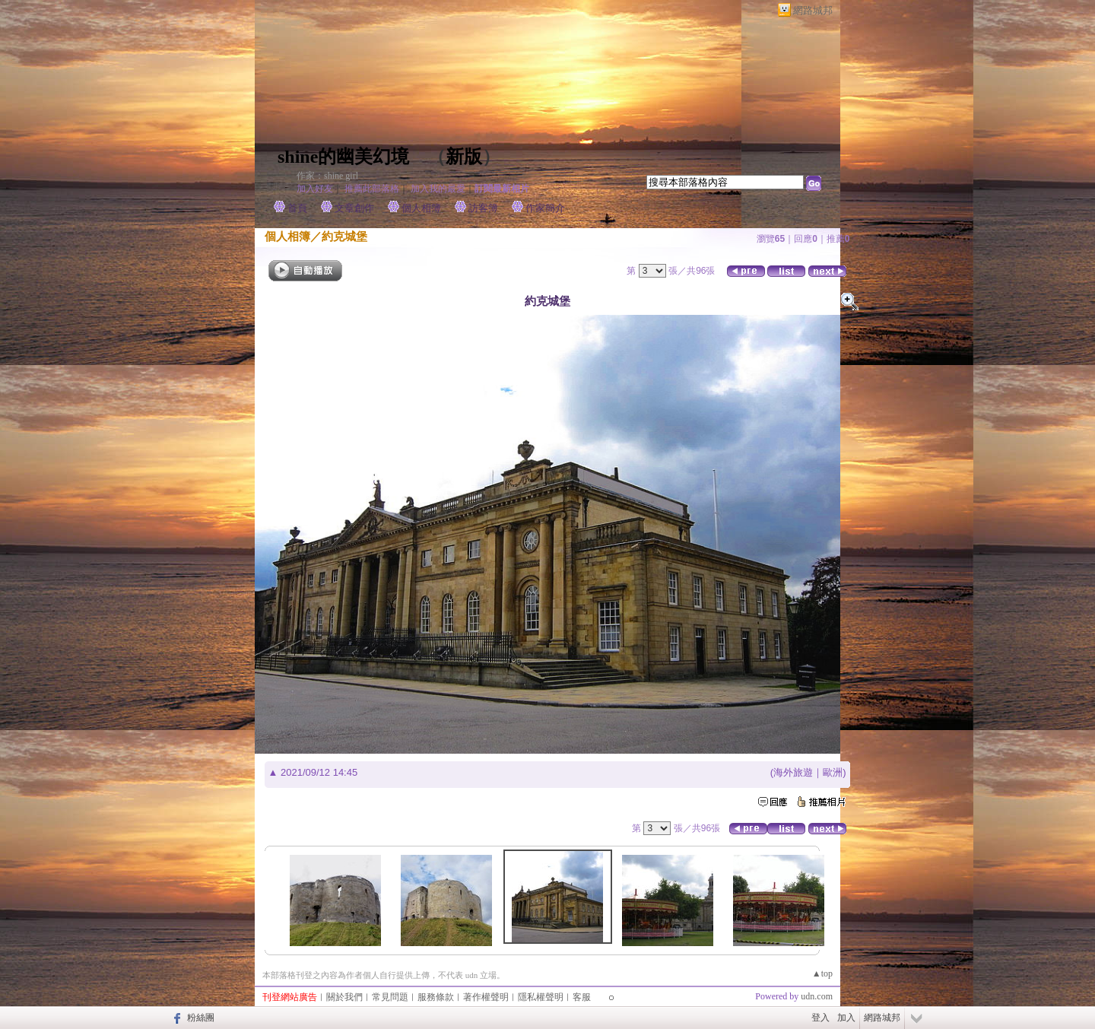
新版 (464, 157)
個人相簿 (421, 208)
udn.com (817, 996)
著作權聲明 (486, 997)
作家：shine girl (327, 175)
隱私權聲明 (540, 997)
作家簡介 (545, 208)
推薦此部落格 (371, 188)
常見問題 (390, 997)
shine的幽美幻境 (343, 157)
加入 (846, 1017)
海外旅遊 (793, 772)
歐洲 (833, 772)
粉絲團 (200, 1017)
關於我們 (344, 997)
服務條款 (435, 997)
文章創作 (354, 208)
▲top (822, 973)
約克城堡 (344, 236)
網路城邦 (813, 10)
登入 (820, 1017)
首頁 (297, 208)
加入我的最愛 (438, 188)
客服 (582, 997)
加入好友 (315, 188)
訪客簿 (483, 208)
